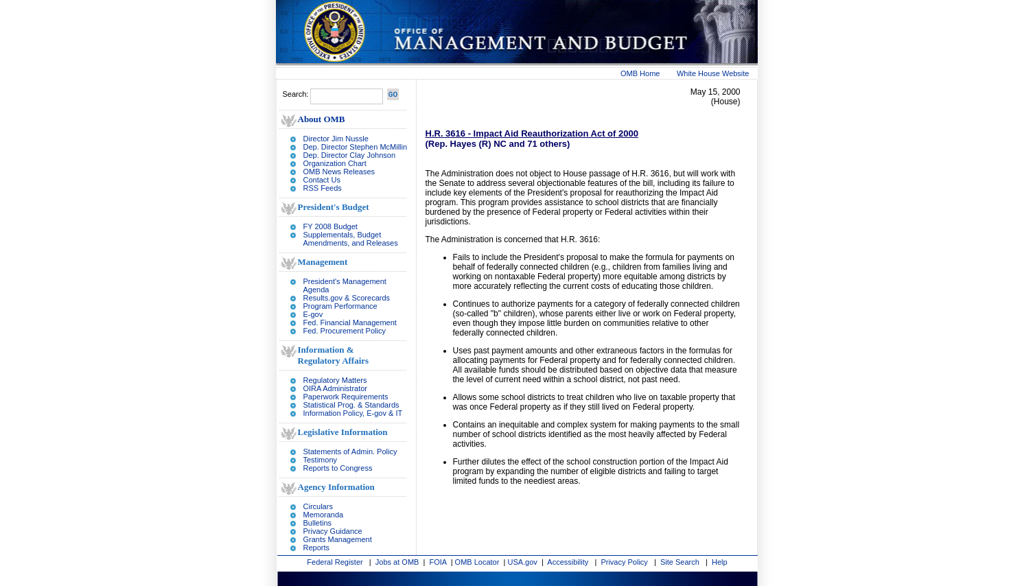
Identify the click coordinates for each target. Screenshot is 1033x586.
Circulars (318, 506)
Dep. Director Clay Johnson (349, 155)
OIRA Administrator (335, 388)
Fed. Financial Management (350, 322)
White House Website (713, 73)
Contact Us (321, 180)
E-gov (313, 314)
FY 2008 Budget (330, 226)
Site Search (679, 562)
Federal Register (334, 562)
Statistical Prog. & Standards (351, 405)
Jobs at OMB (397, 562)
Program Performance (340, 306)
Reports (316, 547)
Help (720, 562)
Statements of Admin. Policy (350, 451)
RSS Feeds (322, 188)
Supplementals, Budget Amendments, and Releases (350, 239)
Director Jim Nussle (336, 138)
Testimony (320, 460)
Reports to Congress (338, 468)
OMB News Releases (339, 171)
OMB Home (640, 73)
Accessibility (567, 562)
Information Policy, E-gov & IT (353, 413)
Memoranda (323, 515)
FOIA (438, 562)
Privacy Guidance (332, 531)
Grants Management (337, 539)
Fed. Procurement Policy (344, 331)
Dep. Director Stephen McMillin (355, 147)
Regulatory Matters (335, 380)
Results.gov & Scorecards (347, 298)
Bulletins (317, 523)
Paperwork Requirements (345, 396)
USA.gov (522, 562)
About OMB (321, 119)
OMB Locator (477, 562)
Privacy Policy (624, 562)
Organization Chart (335, 163)
